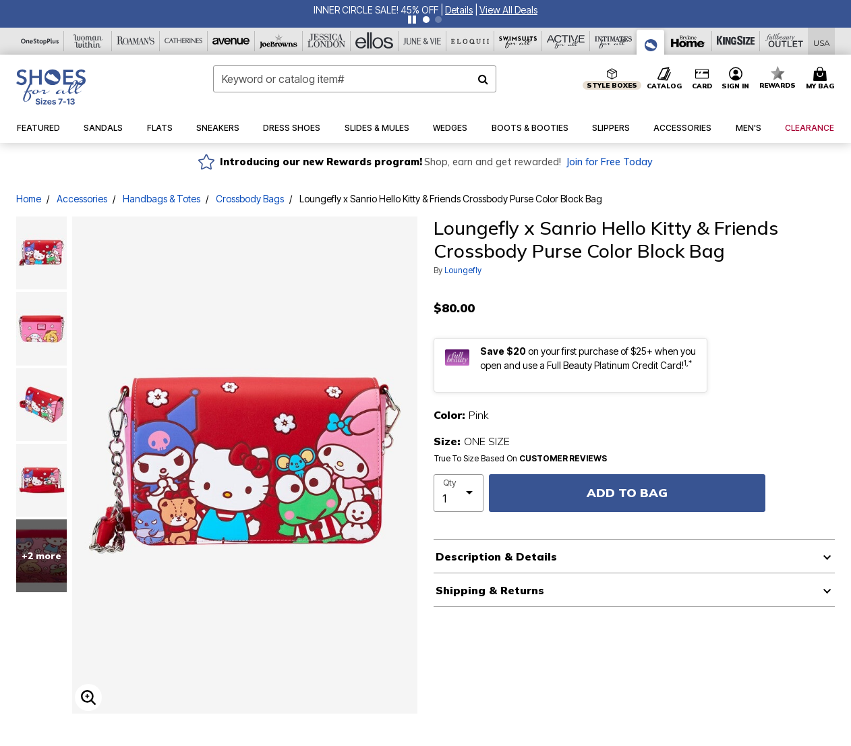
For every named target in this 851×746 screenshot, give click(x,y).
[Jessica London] (327, 41)
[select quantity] (458, 493)
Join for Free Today (609, 162)
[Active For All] (566, 41)
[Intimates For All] (614, 41)
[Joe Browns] (279, 41)
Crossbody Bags (250, 198)
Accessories (82, 198)
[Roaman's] (136, 41)
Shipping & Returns (490, 590)
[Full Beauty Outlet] (784, 41)
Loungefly (462, 270)
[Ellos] (375, 41)
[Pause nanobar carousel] (412, 19)
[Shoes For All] (650, 42)
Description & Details (496, 556)
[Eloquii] (470, 41)
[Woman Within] (88, 41)
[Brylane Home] (688, 41)
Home (28, 198)
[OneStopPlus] (40, 41)
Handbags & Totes (161, 198)
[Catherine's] (184, 41)
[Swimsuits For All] (518, 41)
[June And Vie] (422, 41)
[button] (459, 10)
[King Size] (736, 41)
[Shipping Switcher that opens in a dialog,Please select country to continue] (822, 41)
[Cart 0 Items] (822, 79)
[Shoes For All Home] (51, 87)
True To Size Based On (520, 458)
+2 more (41, 556)
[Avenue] (232, 41)
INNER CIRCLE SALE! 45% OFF (376, 10)
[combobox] (355, 78)
